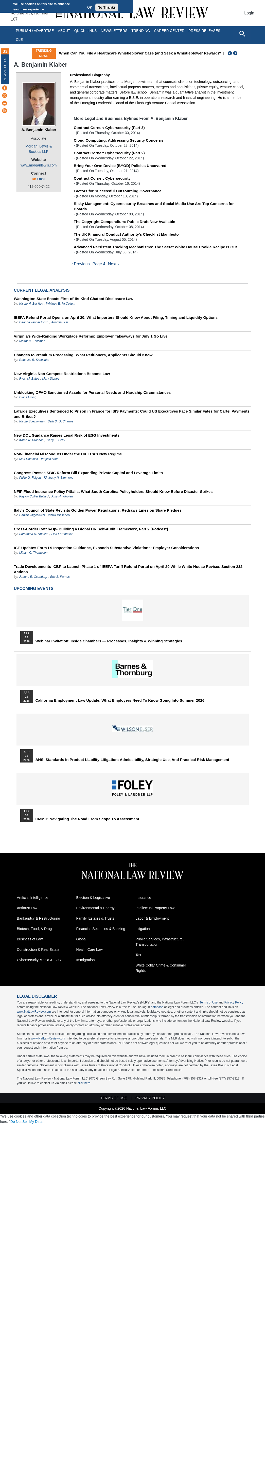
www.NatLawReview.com (34, 1012)
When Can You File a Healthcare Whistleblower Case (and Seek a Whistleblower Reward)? (140, 53)
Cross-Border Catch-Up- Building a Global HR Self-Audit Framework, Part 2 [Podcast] (91, 529)
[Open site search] (242, 33)
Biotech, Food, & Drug (34, 929)
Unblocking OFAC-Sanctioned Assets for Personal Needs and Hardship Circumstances (92, 392)
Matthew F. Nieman (32, 341)
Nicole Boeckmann (32, 421)
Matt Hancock (28, 459)
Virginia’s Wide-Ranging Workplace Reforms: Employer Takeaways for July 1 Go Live (91, 336)
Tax (138, 955)
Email (41, 179)
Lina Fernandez (62, 534)
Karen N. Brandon (31, 440)
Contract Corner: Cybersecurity (102, 178)
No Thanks (107, 7)
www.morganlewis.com (39, 165)
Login (249, 13)
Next (236, 53)
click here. (84, 1083)
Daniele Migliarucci (32, 515)
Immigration (85, 960)
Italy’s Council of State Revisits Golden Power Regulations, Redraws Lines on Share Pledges (98, 510)
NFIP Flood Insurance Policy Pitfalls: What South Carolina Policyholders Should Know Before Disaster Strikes (113, 491)
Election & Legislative (93, 898)
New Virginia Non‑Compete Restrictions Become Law (62, 373)
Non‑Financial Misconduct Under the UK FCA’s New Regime (68, 454)
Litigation (143, 929)
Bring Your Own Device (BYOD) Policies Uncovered (120, 165)
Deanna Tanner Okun (33, 322)
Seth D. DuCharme (60, 421)
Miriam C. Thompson (33, 552)
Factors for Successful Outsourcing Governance (118, 191)
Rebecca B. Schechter (34, 360)
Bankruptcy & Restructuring (38, 919)
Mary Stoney (50, 378)
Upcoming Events (34, 588)
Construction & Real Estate (38, 950)
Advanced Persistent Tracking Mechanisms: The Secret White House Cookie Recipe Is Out (155, 247)
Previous (230, 53)
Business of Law (30, 939)
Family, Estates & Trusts (95, 919)
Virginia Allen (49, 459)
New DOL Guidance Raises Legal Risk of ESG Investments (67, 435)
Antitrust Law (27, 908)
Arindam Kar (59, 322)
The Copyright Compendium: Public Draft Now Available (124, 221)
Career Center (169, 31)
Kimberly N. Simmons (58, 477)
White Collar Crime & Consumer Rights (161, 968)
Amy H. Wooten (62, 496)
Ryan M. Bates (29, 378)
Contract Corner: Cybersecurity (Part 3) (109, 127)
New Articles (5, 69)
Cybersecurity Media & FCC (39, 960)
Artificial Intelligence (32, 898)
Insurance (143, 898)
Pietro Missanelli (59, 515)
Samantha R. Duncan (33, 534)
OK (89, 7)
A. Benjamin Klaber (38, 129)
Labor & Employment (152, 919)
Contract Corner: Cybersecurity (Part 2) (109, 153)
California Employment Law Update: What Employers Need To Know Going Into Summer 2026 (120, 700)
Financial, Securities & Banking (100, 929)
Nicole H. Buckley (31, 303)
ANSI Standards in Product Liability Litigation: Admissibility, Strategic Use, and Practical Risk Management (132, 760)
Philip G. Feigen (30, 477)
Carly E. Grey (56, 440)
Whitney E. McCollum (60, 303)
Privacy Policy (233, 1003)
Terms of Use (209, 1003)
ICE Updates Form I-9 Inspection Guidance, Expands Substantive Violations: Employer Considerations (106, 548)
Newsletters (114, 31)
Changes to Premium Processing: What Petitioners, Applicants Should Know (83, 355)
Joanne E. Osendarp (33, 577)
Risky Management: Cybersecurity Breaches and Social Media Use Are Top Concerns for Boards (154, 206)
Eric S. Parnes (60, 577)
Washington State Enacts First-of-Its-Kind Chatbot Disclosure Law (73, 298)
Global (81, 939)
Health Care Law (89, 950)
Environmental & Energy (95, 908)
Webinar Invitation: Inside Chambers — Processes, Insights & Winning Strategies (109, 641)
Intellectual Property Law (155, 908)
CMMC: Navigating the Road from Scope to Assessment (87, 819)
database (157, 1007)
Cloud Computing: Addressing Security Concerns (119, 140)
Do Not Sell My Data (26, 1122)
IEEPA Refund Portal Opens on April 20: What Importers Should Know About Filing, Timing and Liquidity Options (116, 317)
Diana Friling (27, 397)
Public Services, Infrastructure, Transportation (160, 942)
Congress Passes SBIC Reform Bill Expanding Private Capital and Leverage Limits (88, 473)
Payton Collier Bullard (33, 496)
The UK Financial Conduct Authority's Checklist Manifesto (126, 234)
